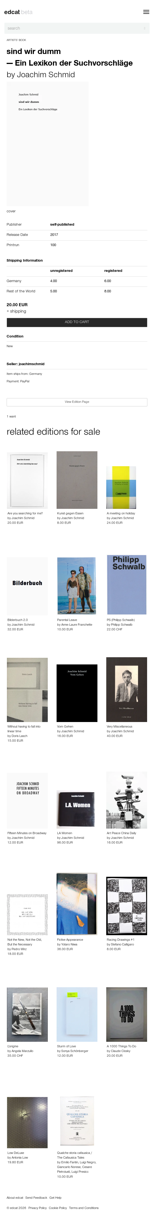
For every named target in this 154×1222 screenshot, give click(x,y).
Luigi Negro (87, 1162)
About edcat (15, 1198)
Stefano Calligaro (122, 945)
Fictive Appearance (70, 940)
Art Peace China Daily (121, 833)
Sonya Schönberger (74, 1051)
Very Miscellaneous (119, 727)
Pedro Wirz (19, 949)
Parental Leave (67, 620)
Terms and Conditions (84, 1208)
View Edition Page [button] (77, 402)
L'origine (12, 1046)
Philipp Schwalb (121, 625)
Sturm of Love (66, 1046)
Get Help (55, 1198)
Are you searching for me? (25, 513)
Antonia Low (20, 1158)
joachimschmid (31, 365)
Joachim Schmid (46, 76)
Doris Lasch (19, 736)
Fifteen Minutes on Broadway (26, 833)
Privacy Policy (37, 1208)
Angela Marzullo (22, 1051)
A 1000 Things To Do (121, 1046)
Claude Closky (120, 1051)
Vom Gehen (65, 727)
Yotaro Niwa (69, 945)
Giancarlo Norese (69, 1167)
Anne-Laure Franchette (76, 625)
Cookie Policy (58, 1208)
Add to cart (77, 322)
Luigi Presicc (80, 1172)
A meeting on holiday (121, 513)
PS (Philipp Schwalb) (121, 620)
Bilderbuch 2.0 (17, 620)
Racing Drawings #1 (121, 940)
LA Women (64, 833)
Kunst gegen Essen (70, 513)
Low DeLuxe (15, 1153)
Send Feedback (36, 1198)
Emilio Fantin (69, 1162)
